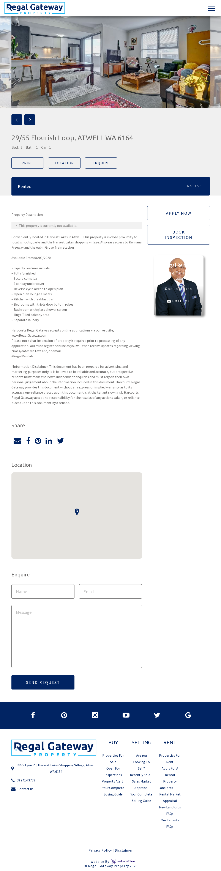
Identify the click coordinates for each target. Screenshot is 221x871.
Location (64, 163)
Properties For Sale (113, 759)
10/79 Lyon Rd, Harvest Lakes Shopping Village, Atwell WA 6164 (53, 769)
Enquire (100, 163)
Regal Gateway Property (112, 867)
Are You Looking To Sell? (141, 762)
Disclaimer (124, 851)
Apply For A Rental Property (170, 775)
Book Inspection (179, 234)
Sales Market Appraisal (141, 784)
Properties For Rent (170, 759)
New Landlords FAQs (170, 810)
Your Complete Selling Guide (141, 797)
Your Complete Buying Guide (113, 791)
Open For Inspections (113, 772)
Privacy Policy (100, 851)
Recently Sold (140, 775)
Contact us (22, 789)
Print (27, 163)
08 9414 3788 (178, 289)
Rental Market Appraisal (170, 797)
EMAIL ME (178, 301)
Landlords (165, 788)
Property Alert (112, 781)
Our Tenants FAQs (170, 823)
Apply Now (178, 213)
